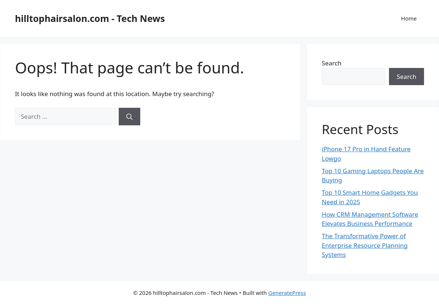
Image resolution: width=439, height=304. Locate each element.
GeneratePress (287, 292)
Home (409, 18)
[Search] (129, 116)
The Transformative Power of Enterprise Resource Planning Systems (365, 245)
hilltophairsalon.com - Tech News (90, 18)
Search (331, 63)
